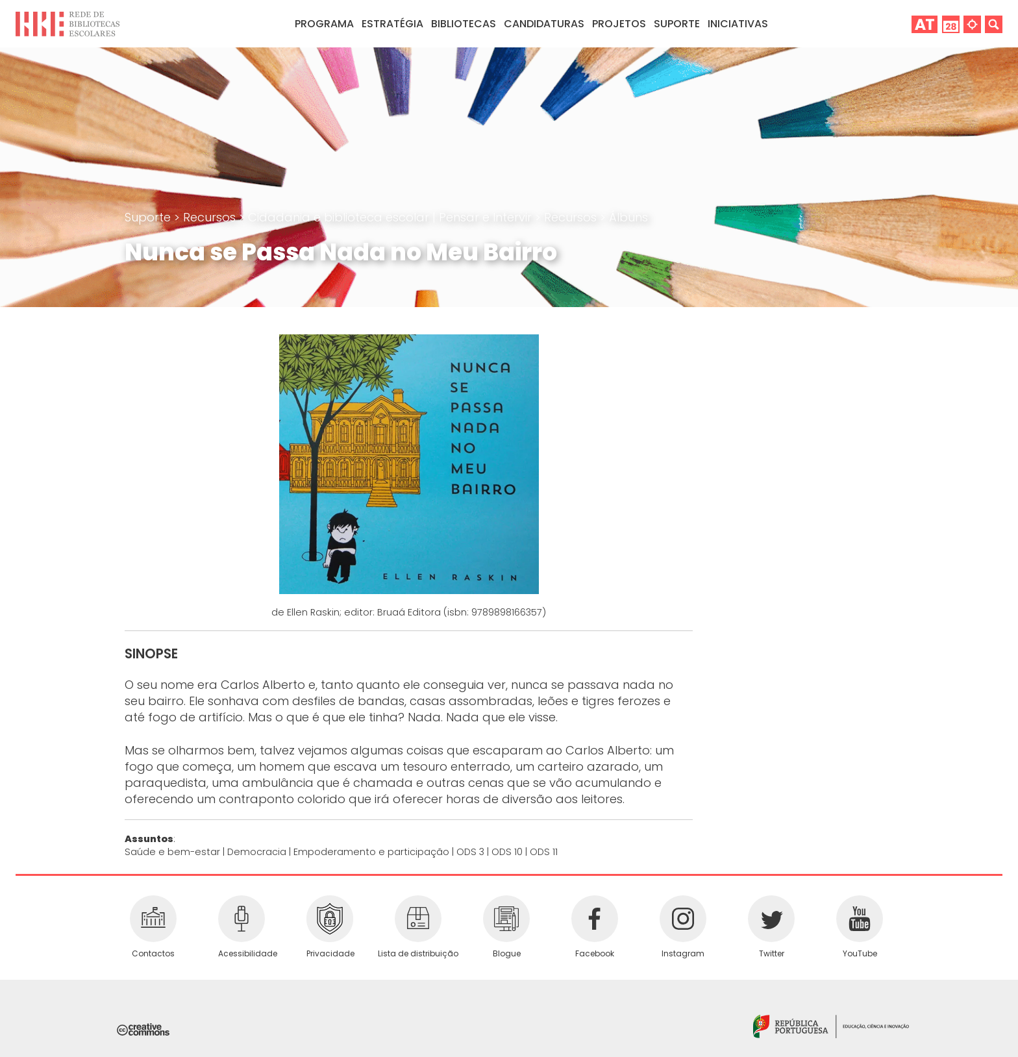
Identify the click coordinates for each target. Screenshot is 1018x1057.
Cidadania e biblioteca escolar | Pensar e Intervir (391, 217)
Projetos (619, 23)
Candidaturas (544, 23)
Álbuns (628, 217)
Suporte (149, 217)
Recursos (211, 217)
